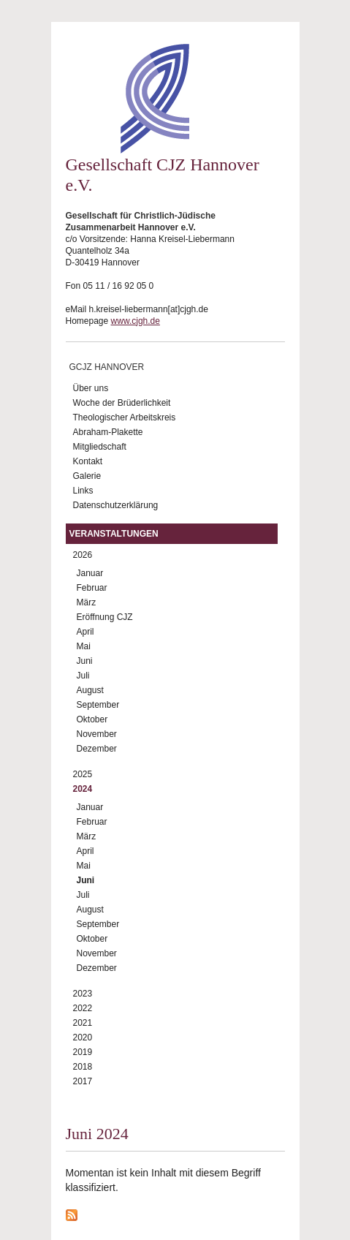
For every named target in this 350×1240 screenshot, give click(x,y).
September (98, 705)
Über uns (91, 388)
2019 (83, 1052)
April (85, 632)
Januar (90, 573)
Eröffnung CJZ (105, 617)
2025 (83, 774)
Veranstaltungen (114, 534)
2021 (83, 1023)
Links (83, 490)
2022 (83, 1008)
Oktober (92, 719)
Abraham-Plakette (108, 432)
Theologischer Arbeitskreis (124, 417)
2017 (83, 1081)
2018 (83, 1067)
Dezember (97, 749)
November (97, 734)
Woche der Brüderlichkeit (122, 403)
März (86, 602)
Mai (84, 646)
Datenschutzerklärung (116, 505)
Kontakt (88, 461)
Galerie (87, 476)
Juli (83, 675)
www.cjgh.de (135, 321)
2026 (83, 555)
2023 (83, 993)
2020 (83, 1037)
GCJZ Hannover (107, 367)
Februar (92, 588)
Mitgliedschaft (99, 447)
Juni (85, 661)
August (90, 690)
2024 (83, 789)
